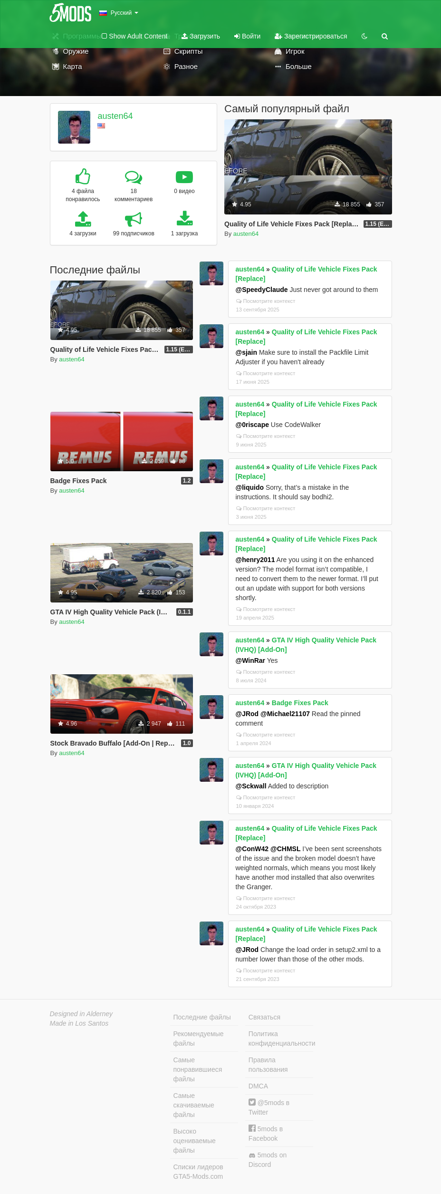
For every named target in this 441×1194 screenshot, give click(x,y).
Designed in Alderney (81, 1014)
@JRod (247, 714)
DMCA (258, 1086)
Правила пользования (268, 1064)
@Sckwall (251, 786)
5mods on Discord (268, 1159)
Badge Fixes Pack (300, 703)
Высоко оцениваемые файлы (194, 1140)
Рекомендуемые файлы (198, 1038)
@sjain (247, 352)
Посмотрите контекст (266, 301)
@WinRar (251, 660)
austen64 (115, 116)
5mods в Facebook (266, 1133)
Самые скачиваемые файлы (193, 1105)
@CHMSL (285, 849)
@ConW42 (252, 849)
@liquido (250, 487)
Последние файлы (202, 1017)
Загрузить (201, 36)
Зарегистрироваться (311, 36)
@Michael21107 (285, 714)
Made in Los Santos (79, 1023)
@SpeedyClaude (262, 289)
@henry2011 (255, 559)
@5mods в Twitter (269, 1107)
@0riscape (252, 424)
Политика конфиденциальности (281, 1038)
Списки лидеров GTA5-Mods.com (198, 1171)
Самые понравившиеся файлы (197, 1069)
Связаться (264, 1017)
